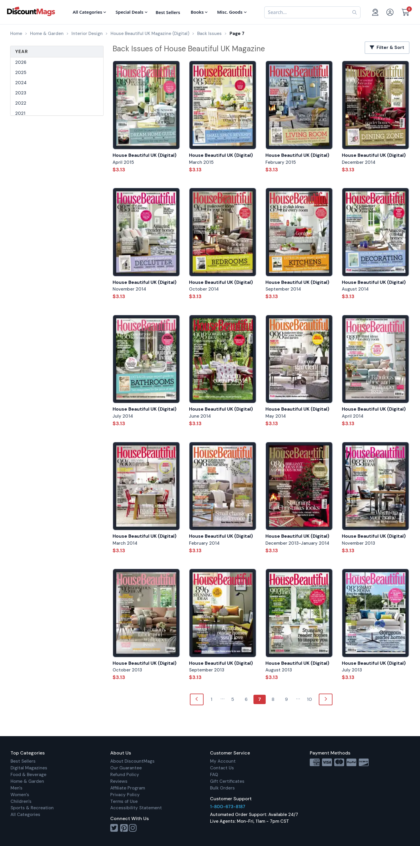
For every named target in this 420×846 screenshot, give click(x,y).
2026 (20, 62)
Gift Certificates (227, 781)
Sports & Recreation (32, 808)
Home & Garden (27, 781)
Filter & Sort (387, 47)
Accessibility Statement (136, 808)
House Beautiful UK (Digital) (144, 155)
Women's (19, 795)
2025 (20, 72)
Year (21, 51)
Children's (21, 801)
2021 (20, 113)
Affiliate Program (127, 788)
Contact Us (222, 768)
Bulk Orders (222, 788)
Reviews (118, 781)
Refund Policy (124, 775)
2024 (21, 83)
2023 (20, 93)
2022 (20, 103)
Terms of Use (124, 801)
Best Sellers (23, 761)
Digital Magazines (28, 768)
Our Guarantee (126, 768)
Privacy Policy (125, 795)
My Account (223, 761)
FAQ (214, 775)
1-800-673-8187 (227, 807)
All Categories (25, 814)
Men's (16, 788)
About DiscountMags (132, 761)
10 (309, 699)
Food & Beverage (28, 775)
